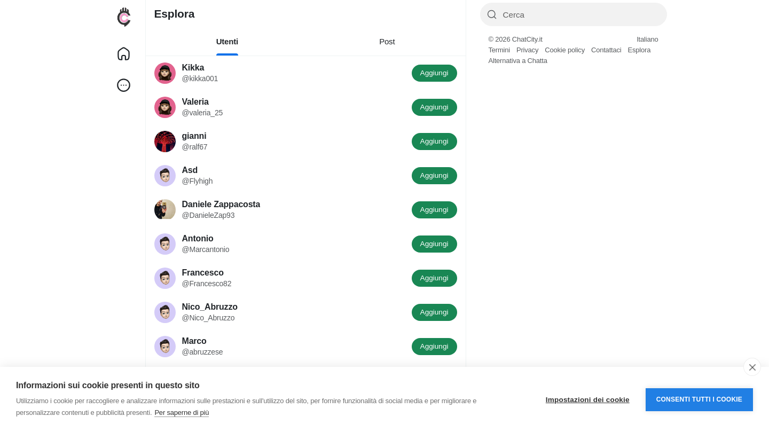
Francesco (203, 272)
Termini (500, 50)
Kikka (193, 67)
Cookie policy (565, 50)
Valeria (195, 101)
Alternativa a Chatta (518, 61)
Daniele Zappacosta (221, 204)
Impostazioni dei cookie (588, 400)
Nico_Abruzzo (210, 306)
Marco (194, 340)
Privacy (527, 50)
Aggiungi (434, 73)
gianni (194, 135)
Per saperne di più (181, 413)
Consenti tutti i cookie (699, 399)
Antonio (198, 238)
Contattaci (606, 50)
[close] (752, 367)
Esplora (638, 50)
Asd (190, 170)
